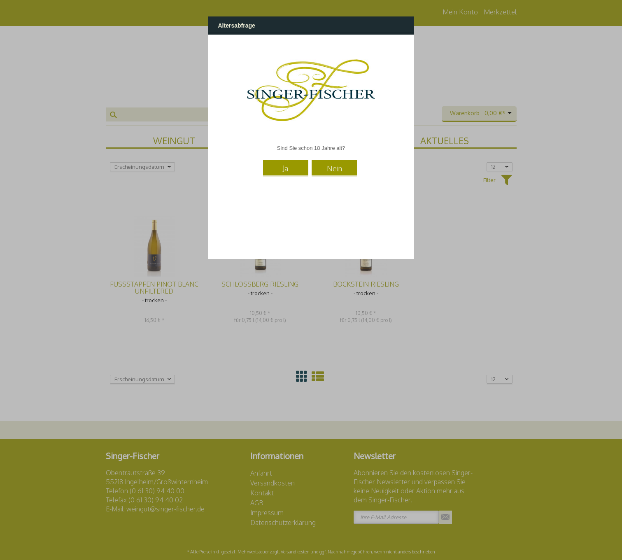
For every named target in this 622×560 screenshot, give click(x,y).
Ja (285, 168)
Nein (334, 168)
